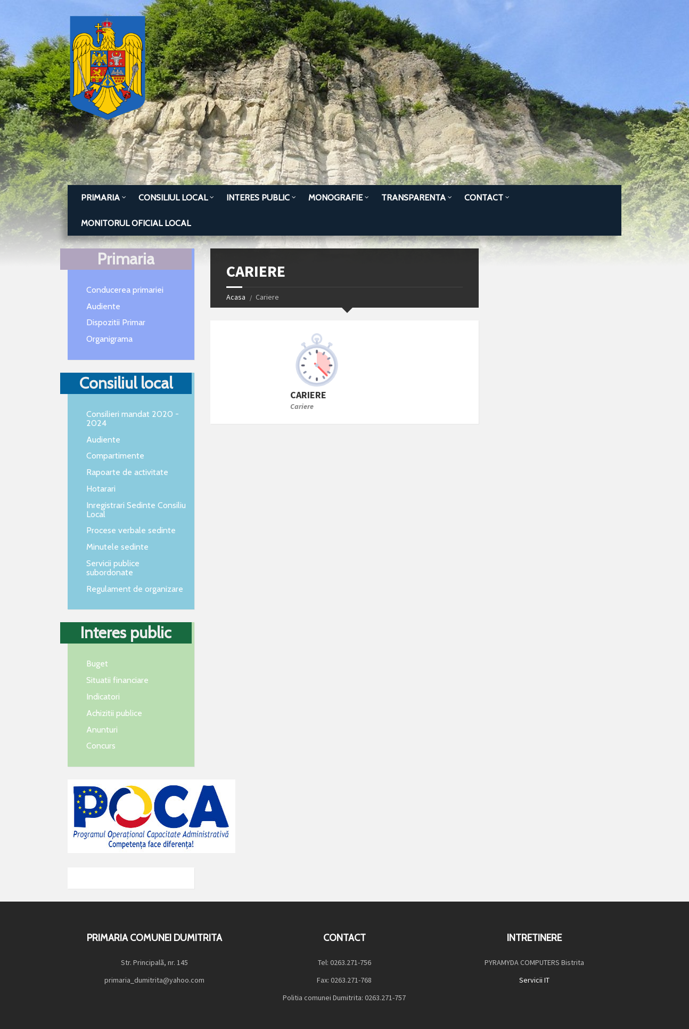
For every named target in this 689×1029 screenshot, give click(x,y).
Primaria (100, 197)
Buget (97, 663)
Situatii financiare (117, 680)
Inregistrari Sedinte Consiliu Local (136, 509)
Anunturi (102, 730)
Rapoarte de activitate (127, 472)
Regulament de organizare (134, 589)
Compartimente (115, 456)
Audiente (103, 306)
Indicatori (103, 697)
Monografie (335, 197)
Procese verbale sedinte (131, 530)
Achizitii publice (114, 713)
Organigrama (109, 339)
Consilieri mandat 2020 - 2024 (132, 418)
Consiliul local (173, 197)
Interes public (258, 197)
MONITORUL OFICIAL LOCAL (136, 223)
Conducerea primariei (124, 290)
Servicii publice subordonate (113, 567)
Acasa (235, 297)
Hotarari (101, 489)
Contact (483, 197)
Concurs (101, 746)
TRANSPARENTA (413, 197)
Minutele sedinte (117, 547)
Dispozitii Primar (115, 322)
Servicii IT (534, 980)
